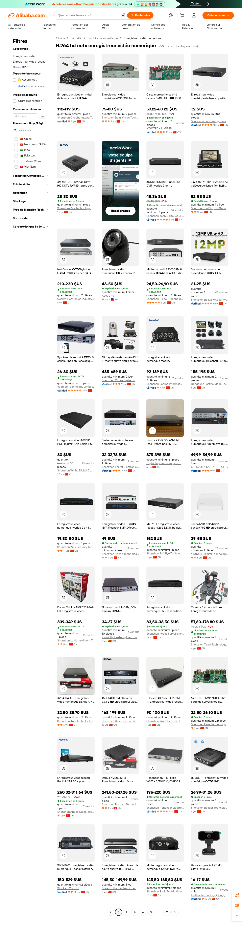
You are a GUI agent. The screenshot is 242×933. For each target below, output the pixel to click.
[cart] (183, 16)
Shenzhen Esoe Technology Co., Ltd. (209, 724)
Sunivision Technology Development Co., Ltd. (209, 121)
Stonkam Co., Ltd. (68, 888)
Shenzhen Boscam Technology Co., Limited (120, 804)
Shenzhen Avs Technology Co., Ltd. (76, 208)
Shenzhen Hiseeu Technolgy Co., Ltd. (165, 298)
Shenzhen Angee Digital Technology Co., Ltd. (76, 811)
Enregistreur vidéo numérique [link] (142, 38)
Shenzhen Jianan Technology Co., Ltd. (120, 553)
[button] (123, 15)
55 (167, 912)
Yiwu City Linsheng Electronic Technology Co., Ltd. (120, 637)
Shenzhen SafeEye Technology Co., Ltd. (165, 553)
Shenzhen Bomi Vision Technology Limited (120, 117)
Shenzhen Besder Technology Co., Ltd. (209, 807)
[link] (237, 894)
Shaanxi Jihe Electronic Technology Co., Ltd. (120, 888)
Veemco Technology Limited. (75, 386)
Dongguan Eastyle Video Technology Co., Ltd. (209, 383)
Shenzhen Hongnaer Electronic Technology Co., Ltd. (165, 807)
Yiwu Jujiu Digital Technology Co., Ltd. (209, 553)
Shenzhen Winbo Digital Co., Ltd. (76, 470)
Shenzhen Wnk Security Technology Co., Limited (76, 547)
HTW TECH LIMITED (159, 128)
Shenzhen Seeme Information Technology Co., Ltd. (165, 383)
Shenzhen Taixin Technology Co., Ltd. (209, 644)
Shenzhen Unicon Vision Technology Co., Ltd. (120, 721)
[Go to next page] (175, 912)
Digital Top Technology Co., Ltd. (165, 463)
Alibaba (60, 38)
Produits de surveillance (103, 38)
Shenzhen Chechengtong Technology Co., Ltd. (76, 117)
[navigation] (30, 475)
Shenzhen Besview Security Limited (209, 299)
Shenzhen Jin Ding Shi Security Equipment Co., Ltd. (209, 208)
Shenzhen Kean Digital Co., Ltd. (165, 215)
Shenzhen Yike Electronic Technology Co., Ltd (165, 721)
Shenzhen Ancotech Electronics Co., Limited (76, 721)
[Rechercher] (140, 15)
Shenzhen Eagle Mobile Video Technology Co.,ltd (165, 891)
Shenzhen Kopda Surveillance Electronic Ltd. (165, 633)
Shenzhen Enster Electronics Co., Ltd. (120, 466)
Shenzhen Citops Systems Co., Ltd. (120, 380)
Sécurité (76, 38)
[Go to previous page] (110, 912)
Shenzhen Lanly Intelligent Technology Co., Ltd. (76, 640)
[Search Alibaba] (87, 15)
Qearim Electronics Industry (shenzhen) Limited (76, 298)
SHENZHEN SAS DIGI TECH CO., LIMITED (209, 466)
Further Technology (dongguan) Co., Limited (209, 895)
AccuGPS (108, 295)
